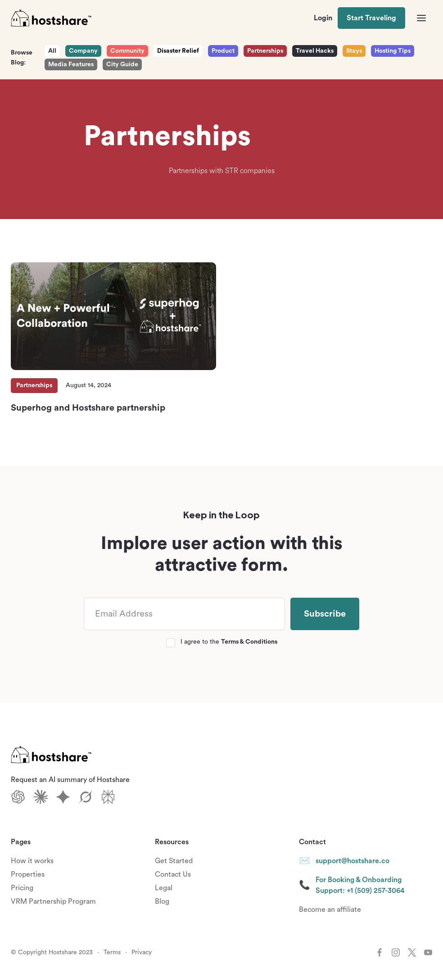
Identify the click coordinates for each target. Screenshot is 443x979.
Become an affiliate (330, 909)
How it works (32, 861)
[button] (421, 18)
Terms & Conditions (249, 642)
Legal (163, 888)
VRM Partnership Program (53, 901)
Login (323, 18)
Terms (112, 952)
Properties (28, 874)
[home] (51, 18)
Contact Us (173, 874)
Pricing (22, 888)
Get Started (174, 861)
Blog (162, 901)
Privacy (141, 952)
